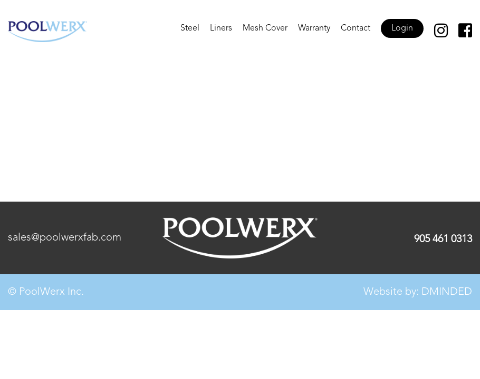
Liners (221, 28)
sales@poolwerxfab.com (64, 238)
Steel (189, 28)
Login (402, 28)
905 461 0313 (443, 239)
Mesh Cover (265, 28)
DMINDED (446, 292)
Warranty (314, 28)
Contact (355, 28)
